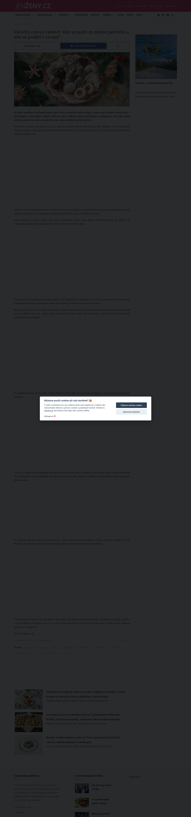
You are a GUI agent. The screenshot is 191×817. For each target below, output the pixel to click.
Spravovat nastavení (131, 412)
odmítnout (48, 410)
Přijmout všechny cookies (131, 405)
